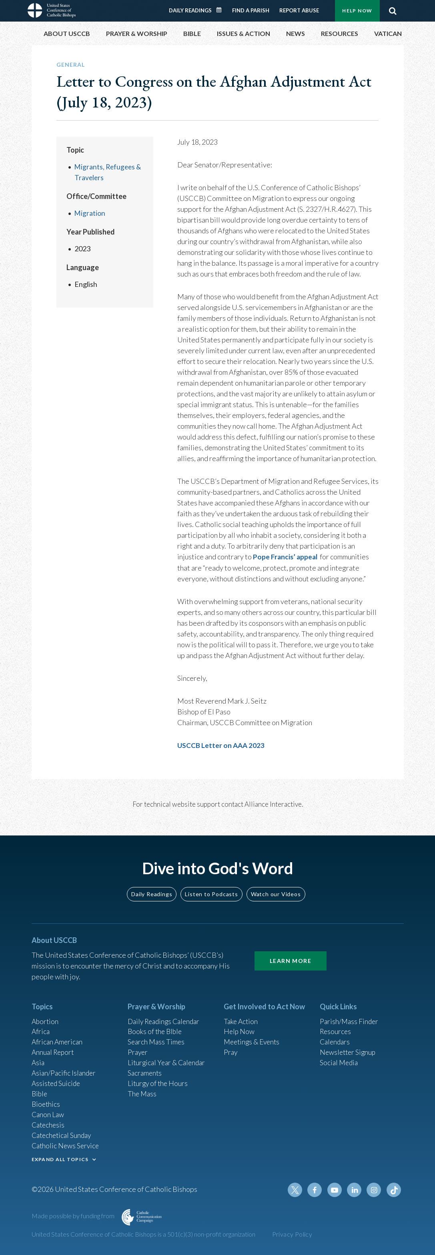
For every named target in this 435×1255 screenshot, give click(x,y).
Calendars (336, 1036)
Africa (41, 1025)
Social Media (340, 1058)
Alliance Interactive (273, 803)
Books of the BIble (156, 1025)
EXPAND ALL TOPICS (60, 1158)
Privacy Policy (292, 1234)
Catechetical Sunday (63, 1133)
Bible (40, 1090)
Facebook (317, 1190)
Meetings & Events (253, 1036)
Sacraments (145, 1068)
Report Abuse (299, 10)
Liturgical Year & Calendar (168, 1058)
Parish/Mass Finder (350, 1014)
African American (58, 1036)
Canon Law (48, 1112)
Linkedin (356, 1190)
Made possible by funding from (74, 1215)
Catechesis (49, 1122)
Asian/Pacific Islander (65, 1068)
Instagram (375, 1190)
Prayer (138, 1047)
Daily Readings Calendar (221, 10)
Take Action (241, 1014)
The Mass (143, 1090)
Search (393, 10)
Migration (90, 213)
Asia (38, 1058)
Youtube (336, 1190)
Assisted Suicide (57, 1079)
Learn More (290, 954)
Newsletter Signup (349, 1047)
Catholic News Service (67, 1144)
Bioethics (46, 1101)
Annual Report (54, 1047)
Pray (231, 1047)
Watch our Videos (276, 887)
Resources (336, 1025)
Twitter (298, 1190)
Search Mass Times (157, 1036)
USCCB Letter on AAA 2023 (221, 744)
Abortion (46, 1014)
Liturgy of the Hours (159, 1079)
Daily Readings (190, 10)
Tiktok (394, 1190)
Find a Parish (250, 10)
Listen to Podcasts (211, 887)
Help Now (357, 11)
